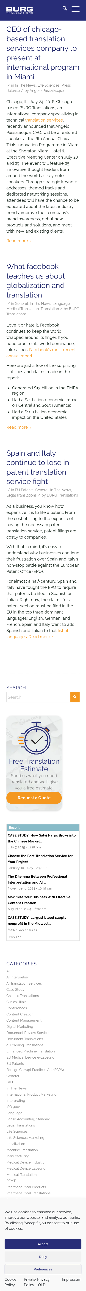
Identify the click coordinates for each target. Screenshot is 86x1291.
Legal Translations (21, 495)
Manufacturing (17, 1156)
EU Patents (24, 490)
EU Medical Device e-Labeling (30, 1057)
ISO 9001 (13, 1107)
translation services (44, 120)
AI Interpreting (17, 977)
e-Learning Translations (24, 1045)
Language (61, 303)
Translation (50, 309)
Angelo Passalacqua (47, 90)
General (21, 303)
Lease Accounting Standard (28, 1119)
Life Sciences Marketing (25, 1138)
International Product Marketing (31, 1094)
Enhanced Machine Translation (30, 1051)
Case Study (15, 990)
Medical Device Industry (25, 1162)
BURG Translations (62, 495)
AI (8, 971)
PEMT (11, 1181)
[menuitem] (62, 9)
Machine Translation (22, 1150)
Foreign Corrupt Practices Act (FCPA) (35, 1070)
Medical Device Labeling (25, 1168)
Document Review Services (28, 1033)
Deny (43, 1257)
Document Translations (24, 1039)
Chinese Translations (22, 996)
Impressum (71, 1279)
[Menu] (73, 9)
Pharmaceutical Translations (28, 1193)
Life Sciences (49, 85)
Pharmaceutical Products (26, 1187)
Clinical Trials (16, 1002)
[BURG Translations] (35, 9)
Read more (19, 240)
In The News (25, 85)
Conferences (16, 1008)
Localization (15, 1144)
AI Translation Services (24, 983)
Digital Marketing (19, 1027)
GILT (10, 1082)
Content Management (24, 1020)
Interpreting (15, 1101)
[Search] (62, 9)
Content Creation (19, 1014)
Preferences (43, 1269)
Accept (43, 1244)
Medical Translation (22, 309)
